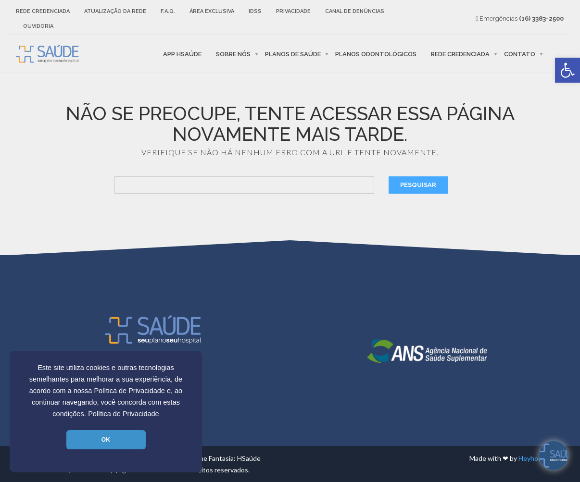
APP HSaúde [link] (182, 53)
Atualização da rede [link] (115, 11)
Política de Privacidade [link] (123, 414)
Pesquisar (418, 184)
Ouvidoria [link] (38, 26)
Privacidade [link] (293, 11)
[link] (567, 70)
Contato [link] (519, 53)
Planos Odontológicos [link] (375, 53)
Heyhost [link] (531, 458)
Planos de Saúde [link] (293, 53)
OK (105, 439)
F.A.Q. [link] (168, 11)
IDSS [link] (255, 11)
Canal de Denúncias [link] (354, 11)
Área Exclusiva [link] (211, 11)
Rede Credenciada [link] (43, 11)
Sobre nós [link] (233, 53)
